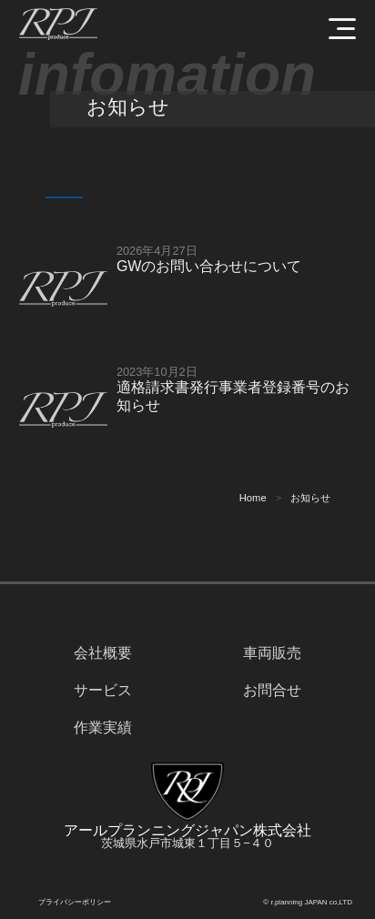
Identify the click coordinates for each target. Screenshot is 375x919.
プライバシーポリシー (74, 902)
